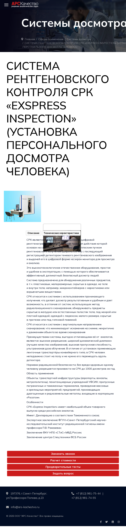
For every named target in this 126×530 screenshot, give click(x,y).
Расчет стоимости (63, 460)
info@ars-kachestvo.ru (25, 507)
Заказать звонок (63, 453)
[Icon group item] (101, 522)
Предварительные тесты (63, 466)
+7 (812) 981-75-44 (88, 493)
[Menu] (6, 5)
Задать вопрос (63, 473)
